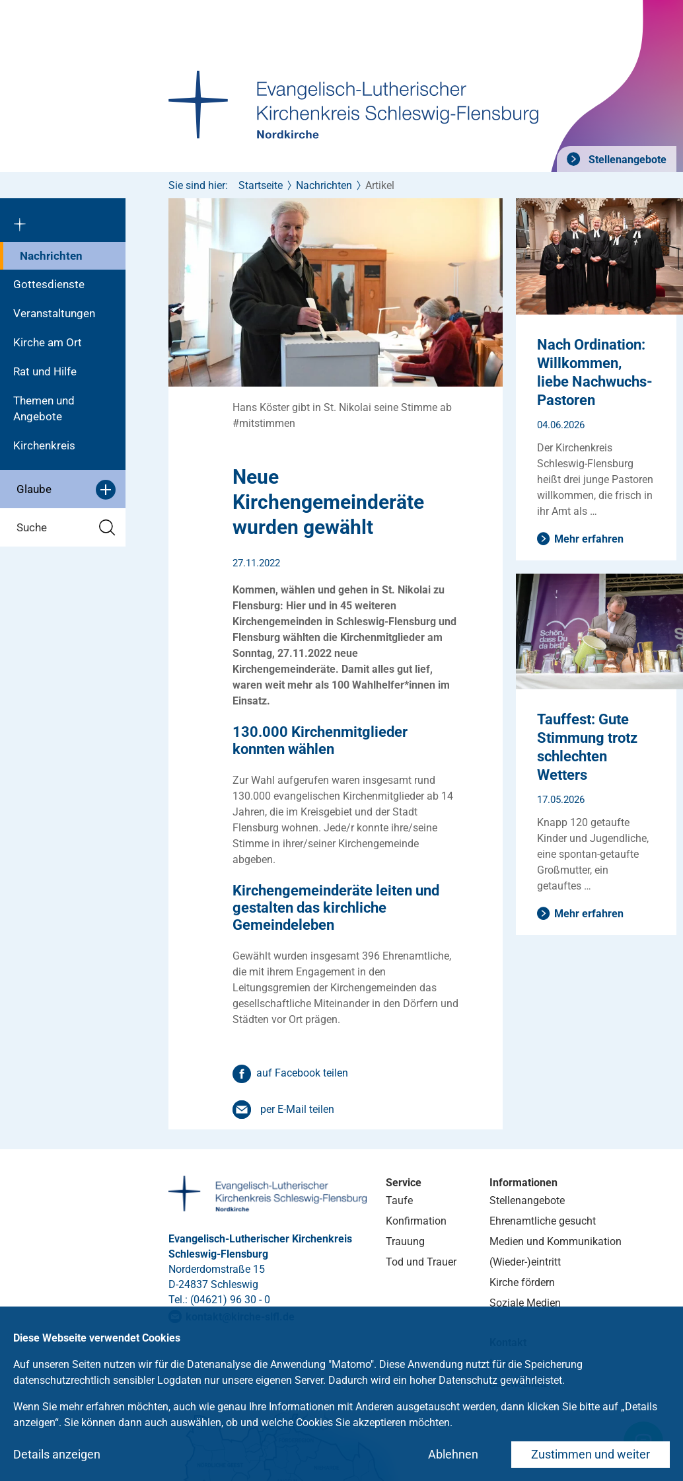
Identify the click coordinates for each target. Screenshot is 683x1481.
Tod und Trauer (421, 1262)
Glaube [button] (66, 490)
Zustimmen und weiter (590, 1454)
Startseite (260, 185)
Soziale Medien (525, 1303)
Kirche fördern (522, 1282)
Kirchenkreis (44, 445)
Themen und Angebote (44, 408)
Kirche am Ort (47, 342)
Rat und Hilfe (45, 371)
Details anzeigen (56, 1454)
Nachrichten (51, 255)
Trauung (405, 1241)
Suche (66, 527)
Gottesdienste (49, 284)
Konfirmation (416, 1221)
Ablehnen (453, 1454)
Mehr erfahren (589, 539)
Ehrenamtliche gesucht (542, 1221)
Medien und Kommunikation (555, 1241)
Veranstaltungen (54, 313)
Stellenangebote (626, 159)
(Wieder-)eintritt (525, 1262)
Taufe (399, 1200)
